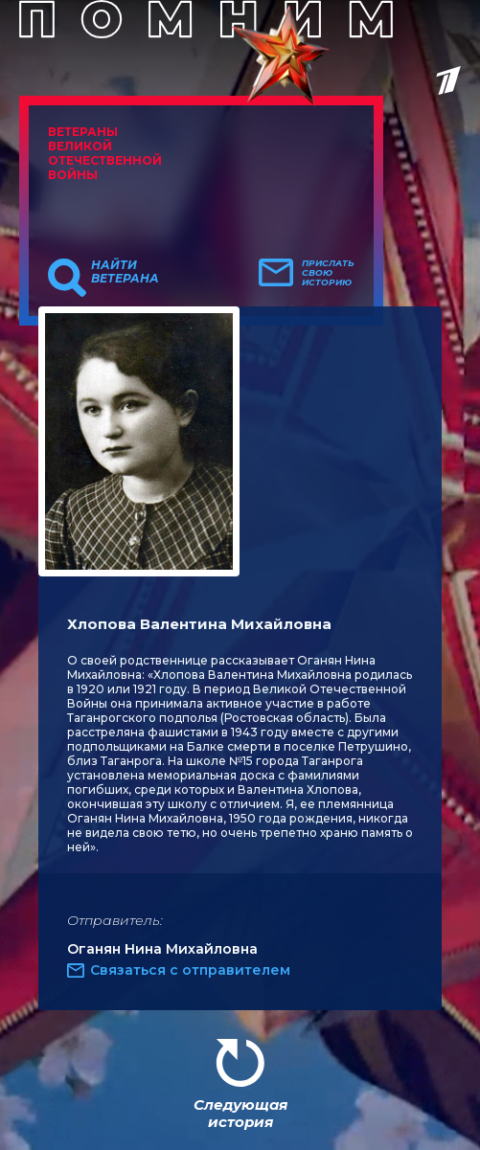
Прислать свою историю (328, 273)
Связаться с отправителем (190, 970)
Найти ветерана (125, 272)
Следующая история (240, 1113)
